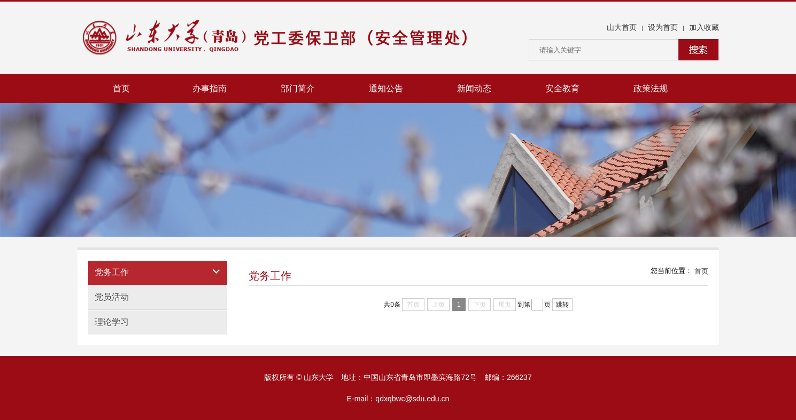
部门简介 (298, 88)
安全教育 (562, 88)
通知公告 (386, 88)
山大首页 (622, 27)
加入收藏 (704, 27)
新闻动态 (474, 88)
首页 (121, 88)
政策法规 (650, 88)
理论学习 (112, 321)
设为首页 (663, 27)
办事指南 (209, 88)
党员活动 (112, 296)
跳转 (562, 304)
